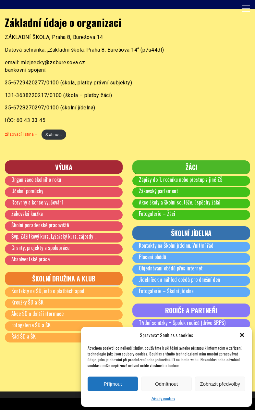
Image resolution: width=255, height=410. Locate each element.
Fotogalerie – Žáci (157, 213)
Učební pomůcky (27, 191)
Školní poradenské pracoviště (40, 225)
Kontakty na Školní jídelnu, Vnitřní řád (176, 245)
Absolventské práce (30, 259)
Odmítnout (166, 384)
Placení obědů (152, 257)
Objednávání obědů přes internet (171, 268)
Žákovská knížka (27, 213)
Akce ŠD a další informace (37, 313)
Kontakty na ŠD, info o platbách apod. (48, 291)
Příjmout (113, 384)
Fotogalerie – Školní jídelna (166, 291)
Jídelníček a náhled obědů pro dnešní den (179, 279)
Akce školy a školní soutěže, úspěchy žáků (179, 202)
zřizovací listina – (21, 134)
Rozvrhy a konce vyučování (37, 202)
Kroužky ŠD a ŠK (27, 302)
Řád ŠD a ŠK (23, 336)
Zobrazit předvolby (220, 384)
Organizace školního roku (36, 179)
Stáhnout (53, 134)
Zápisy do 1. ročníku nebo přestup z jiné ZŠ (181, 179)
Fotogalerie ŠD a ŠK (31, 325)
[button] (242, 335)
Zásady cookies (163, 398)
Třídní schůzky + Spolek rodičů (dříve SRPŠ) (182, 323)
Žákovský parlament (158, 191)
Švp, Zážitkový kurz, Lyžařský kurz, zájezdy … (54, 236)
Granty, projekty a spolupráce (40, 248)
